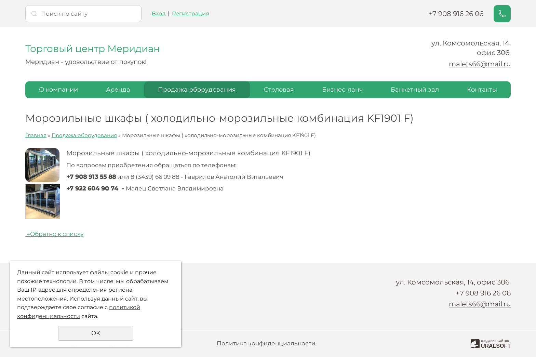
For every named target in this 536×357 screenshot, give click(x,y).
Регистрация (190, 13)
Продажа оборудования (197, 89)
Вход (158, 13)
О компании (58, 89)
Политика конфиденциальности (266, 343)
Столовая (279, 89)
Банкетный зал (415, 89)
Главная (35, 135)
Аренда (118, 89)
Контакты (482, 89)
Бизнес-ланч (342, 89)
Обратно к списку (54, 233)
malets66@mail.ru (480, 64)
